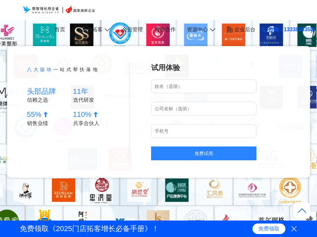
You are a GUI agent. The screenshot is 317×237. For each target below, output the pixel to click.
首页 (60, 29)
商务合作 (165, 29)
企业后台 (240, 29)
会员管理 (132, 29)
